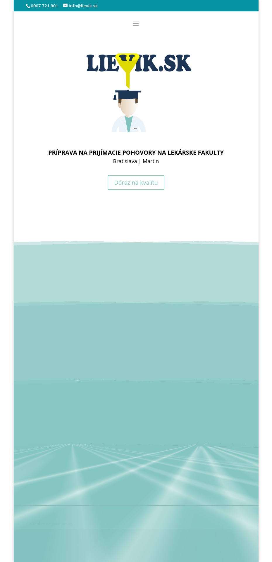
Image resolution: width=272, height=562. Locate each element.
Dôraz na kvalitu (136, 182)
